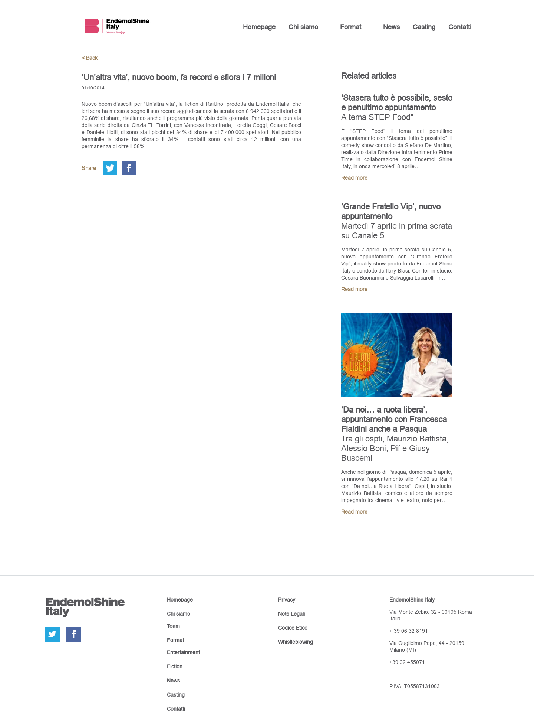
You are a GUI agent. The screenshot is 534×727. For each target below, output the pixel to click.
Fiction (174, 666)
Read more (354, 178)
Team (173, 626)
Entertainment (183, 652)
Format (350, 27)
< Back (90, 58)
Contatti (459, 27)
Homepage (259, 27)
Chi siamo (303, 27)
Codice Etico (292, 628)
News (391, 27)
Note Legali (291, 613)
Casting (424, 27)
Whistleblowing (295, 642)
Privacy (286, 599)
